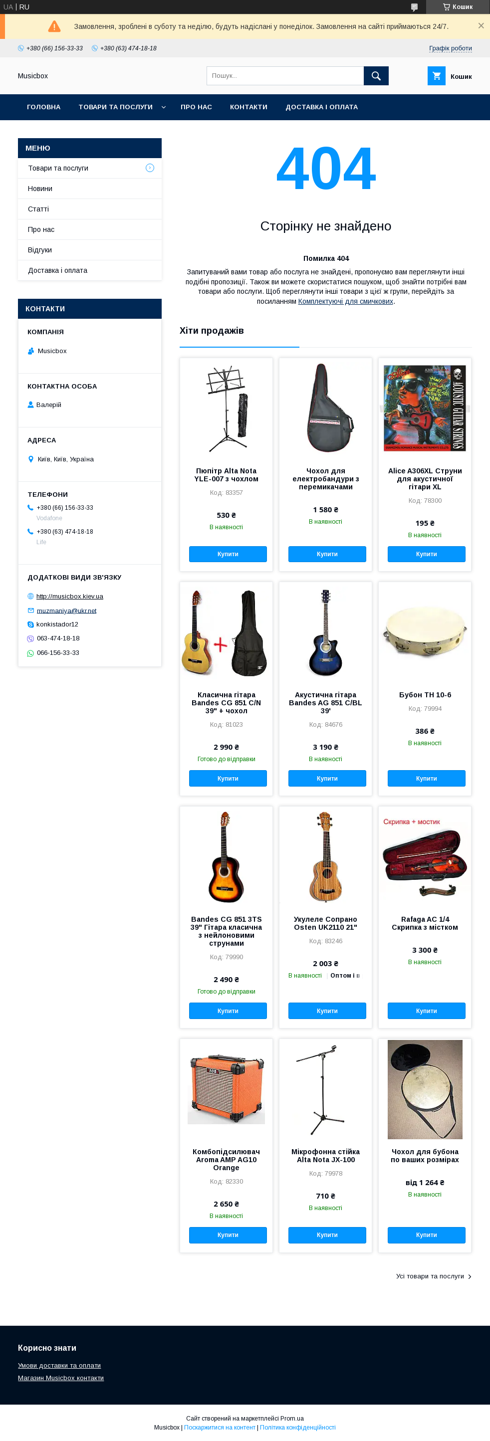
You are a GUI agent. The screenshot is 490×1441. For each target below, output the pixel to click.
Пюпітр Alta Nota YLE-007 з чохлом (226, 475)
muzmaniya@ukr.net (66, 610)
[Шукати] (376, 75)
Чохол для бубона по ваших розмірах (425, 1156)
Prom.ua (292, 1418)
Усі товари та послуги (430, 1276)
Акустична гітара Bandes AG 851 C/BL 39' (325, 703)
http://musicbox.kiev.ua (69, 596)
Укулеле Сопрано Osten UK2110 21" (325, 923)
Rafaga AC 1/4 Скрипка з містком (425, 923)
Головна (43, 107)
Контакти (248, 107)
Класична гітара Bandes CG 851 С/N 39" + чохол (226, 703)
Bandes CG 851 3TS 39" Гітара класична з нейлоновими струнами (226, 931)
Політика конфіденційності (298, 1427)
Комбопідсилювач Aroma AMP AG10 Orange (226, 1160)
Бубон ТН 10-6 (425, 695)
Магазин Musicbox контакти (61, 1378)
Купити (228, 554)
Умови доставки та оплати (59, 1365)
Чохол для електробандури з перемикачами (325, 479)
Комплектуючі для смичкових (345, 301)
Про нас (196, 107)
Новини (40, 189)
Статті (38, 209)
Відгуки (40, 250)
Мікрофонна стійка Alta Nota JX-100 (325, 1156)
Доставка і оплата (321, 107)
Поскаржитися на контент (219, 1427)
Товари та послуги (115, 107)
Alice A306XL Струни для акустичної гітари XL (425, 479)
